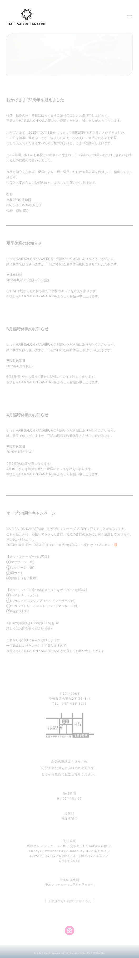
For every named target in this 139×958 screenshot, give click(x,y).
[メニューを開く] (129, 17)
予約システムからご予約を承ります (69, 884)
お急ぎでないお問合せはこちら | (71, 900)
